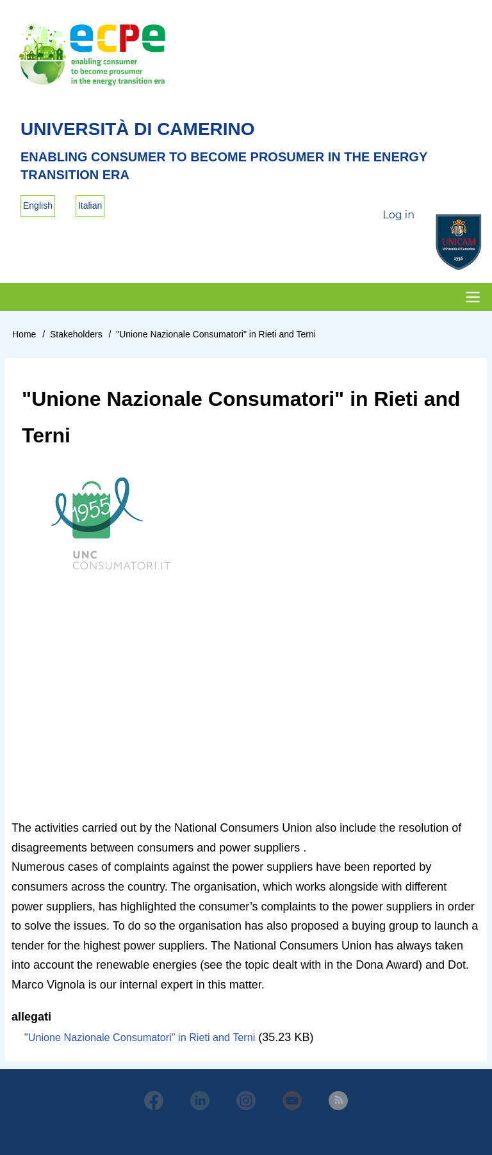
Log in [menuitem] (398, 215)
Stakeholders (76, 334)
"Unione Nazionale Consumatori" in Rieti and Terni (139, 1037)
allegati (31, 1016)
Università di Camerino (137, 129)
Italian (90, 205)
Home (24, 334)
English (38, 205)
